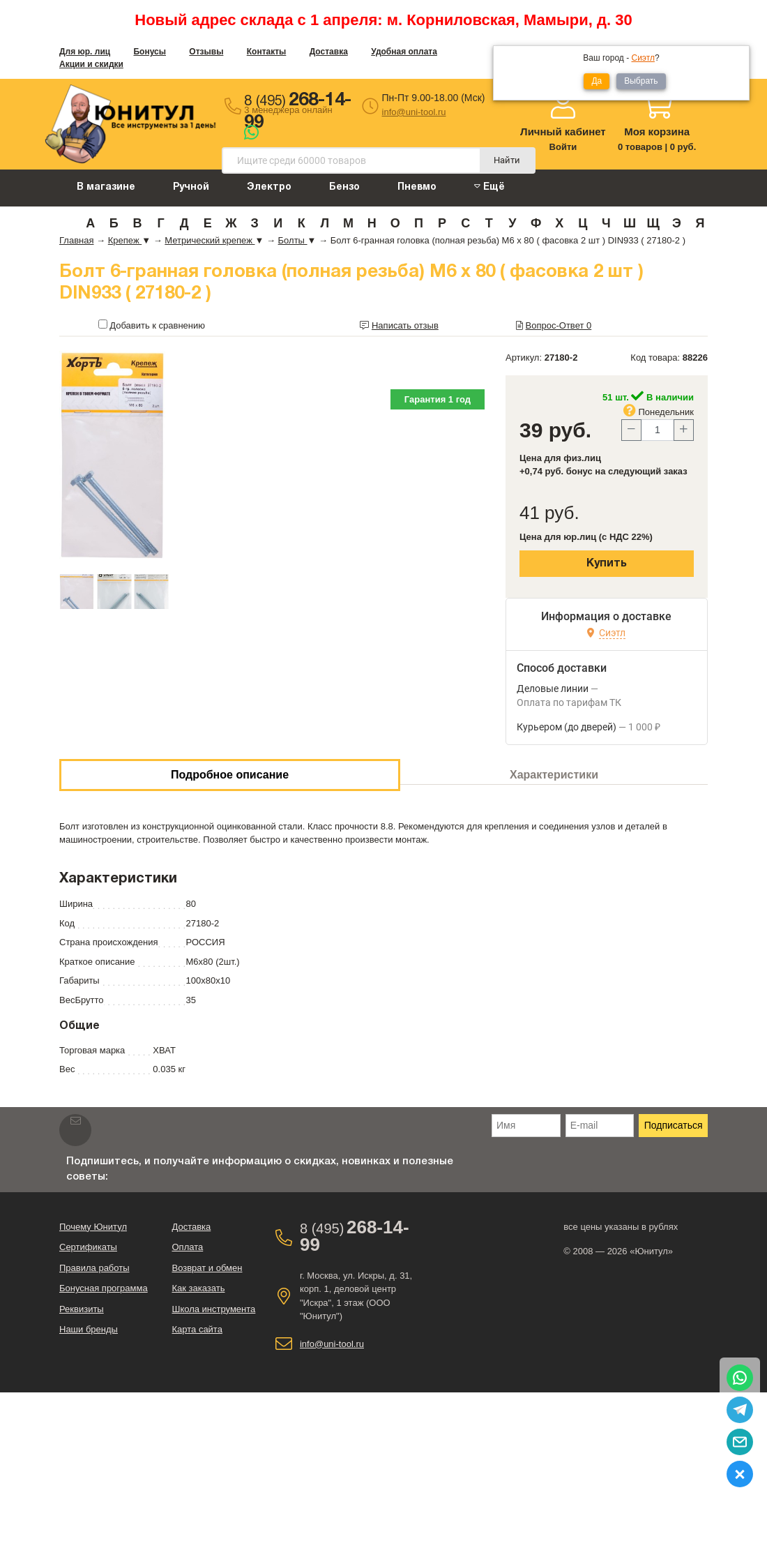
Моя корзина (657, 131)
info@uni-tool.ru (414, 112)
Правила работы (94, 1268)
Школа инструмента (213, 1309)
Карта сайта (197, 1329)
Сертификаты (88, 1247)
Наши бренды (88, 1329)
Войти (563, 147)
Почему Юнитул (93, 1226)
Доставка (329, 52)
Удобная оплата (404, 52)
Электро (269, 187)
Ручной (191, 187)
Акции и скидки (91, 64)
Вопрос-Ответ (559, 325)
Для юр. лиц (84, 52)
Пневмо (416, 187)
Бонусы (149, 52)
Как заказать (198, 1288)
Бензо (344, 187)
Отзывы (206, 52)
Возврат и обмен (207, 1268)
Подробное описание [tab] (230, 775)
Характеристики (554, 775)
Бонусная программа (103, 1288)
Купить (606, 564)
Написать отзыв (405, 325)
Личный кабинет (563, 131)
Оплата (187, 1247)
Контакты (267, 52)
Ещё (489, 186)
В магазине (106, 187)
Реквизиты (81, 1309)
